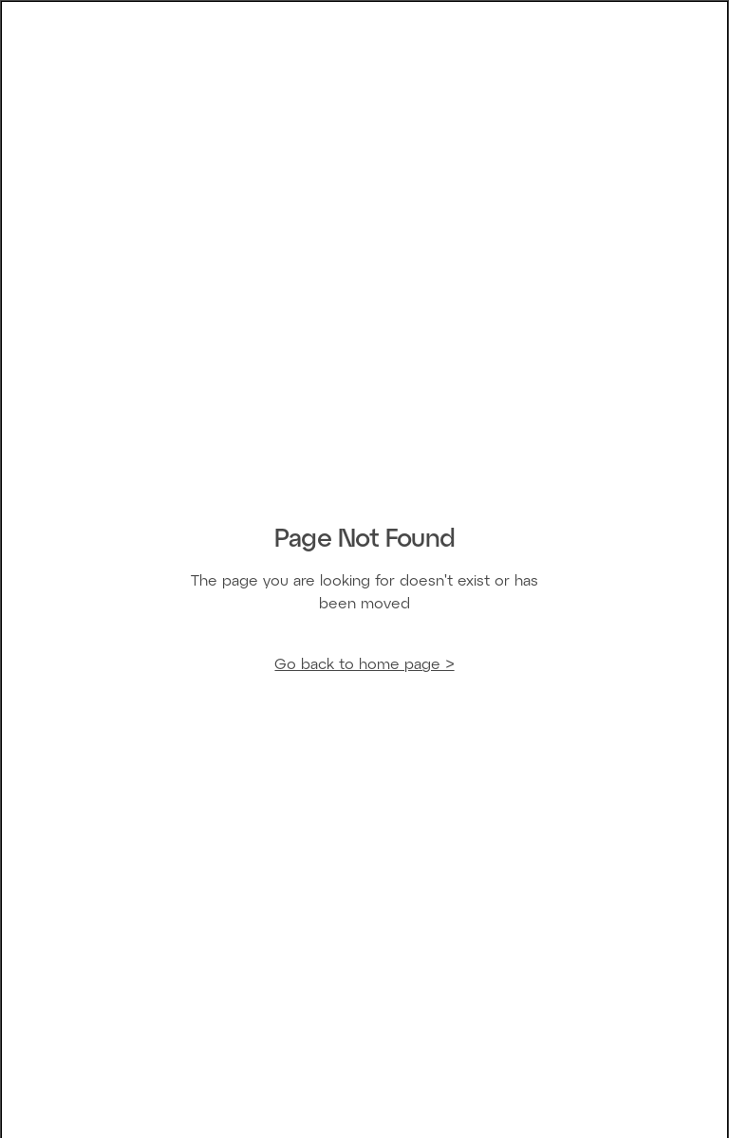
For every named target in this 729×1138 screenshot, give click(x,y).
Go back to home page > (364, 665)
